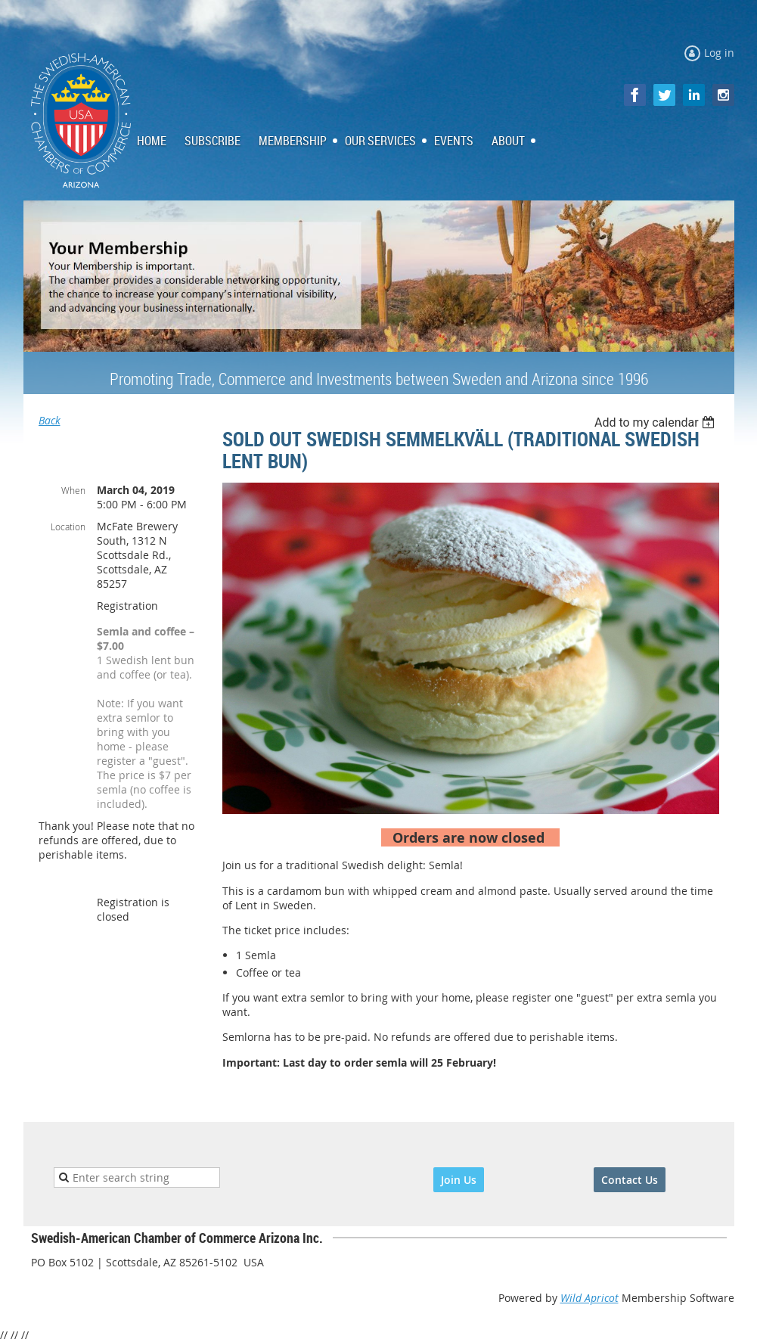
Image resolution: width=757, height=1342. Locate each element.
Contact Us (629, 1180)
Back (49, 420)
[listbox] (656, 422)
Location (68, 526)
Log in (719, 52)
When (73, 490)
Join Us (458, 1180)
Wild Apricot (589, 1298)
